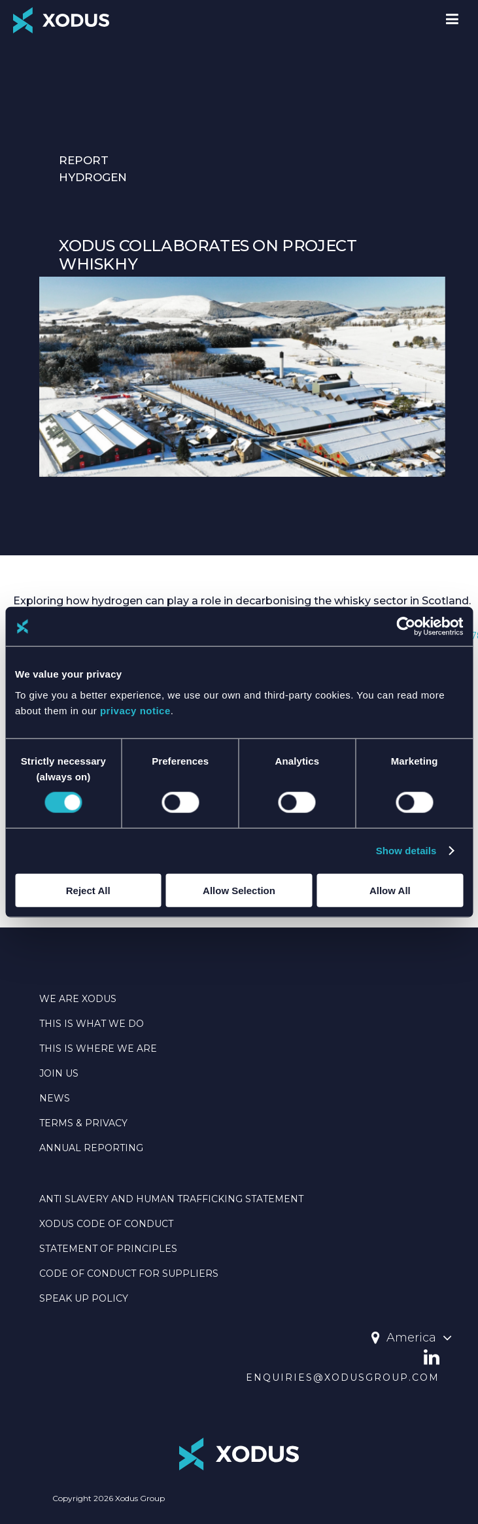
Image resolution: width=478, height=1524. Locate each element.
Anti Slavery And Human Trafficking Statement (171, 1199)
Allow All (390, 889)
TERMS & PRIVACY (83, 1123)
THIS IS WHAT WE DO (91, 1024)
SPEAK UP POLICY (83, 1298)
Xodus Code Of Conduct (106, 1224)
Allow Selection (239, 889)
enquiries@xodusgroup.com (342, 1377)
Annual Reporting (91, 1148)
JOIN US (58, 1073)
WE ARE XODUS (77, 999)
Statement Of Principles (108, 1249)
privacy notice (135, 710)
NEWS (54, 1098)
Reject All (88, 889)
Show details (406, 850)
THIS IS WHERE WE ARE (98, 1048)
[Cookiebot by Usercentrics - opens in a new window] (406, 626)
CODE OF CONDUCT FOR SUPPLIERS (128, 1273)
